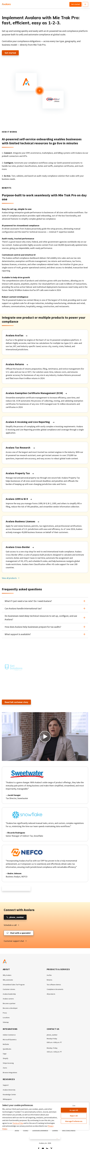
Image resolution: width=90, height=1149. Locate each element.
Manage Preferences (73, 1121)
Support (6, 1085)
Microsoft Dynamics (10, 1039)
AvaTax (49, 975)
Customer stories (9, 989)
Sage (4, 1054)
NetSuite (6, 1044)
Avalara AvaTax (14, 335)
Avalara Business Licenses (20, 521)
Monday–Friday (52, 1048)
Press (5, 1013)
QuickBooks (7, 1049)
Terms (17, 1130)
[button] (45, 601)
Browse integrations (10, 1072)
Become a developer (10, 1008)
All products (51, 994)
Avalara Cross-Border (18, 547)
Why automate (8, 980)
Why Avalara (7, 975)
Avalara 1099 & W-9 (17, 499)
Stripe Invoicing (8, 1063)
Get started (75, 4)
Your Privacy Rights (68, 1130)
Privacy (25, 1130)
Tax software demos (54, 984)
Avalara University (9, 1090)
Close (73, 1105)
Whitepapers (7, 1099)
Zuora (5, 1068)
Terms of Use (18, 1123)
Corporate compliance (40, 1130)
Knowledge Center (9, 1094)
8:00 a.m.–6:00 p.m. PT (54, 1042)
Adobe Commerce (9, 1035)
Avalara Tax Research (18, 447)
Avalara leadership (9, 994)
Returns (49, 980)
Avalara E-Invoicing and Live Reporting (28, 422)
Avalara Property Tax (18, 473)
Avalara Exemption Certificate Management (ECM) (34, 393)
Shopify (5, 1058)
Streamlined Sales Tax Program (14, 984)
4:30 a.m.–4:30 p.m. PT (54, 1052)
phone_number (52, 1035)
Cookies (55, 1130)
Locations (6, 1017)
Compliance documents (55, 989)
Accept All (74, 1110)
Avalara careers (8, 999)
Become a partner (9, 1003)
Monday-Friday (52, 1039)
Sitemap (6, 1022)
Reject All (74, 1116)
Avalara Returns (15, 364)
